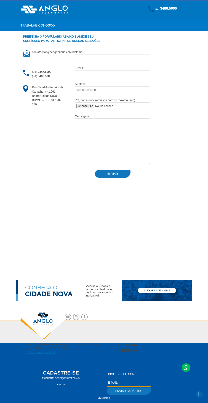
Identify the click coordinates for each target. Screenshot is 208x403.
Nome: (112, 55)
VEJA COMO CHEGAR (41, 352)
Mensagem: (112, 140)
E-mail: (112, 71)
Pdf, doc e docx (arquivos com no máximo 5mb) (112, 104)
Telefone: (112, 87)
